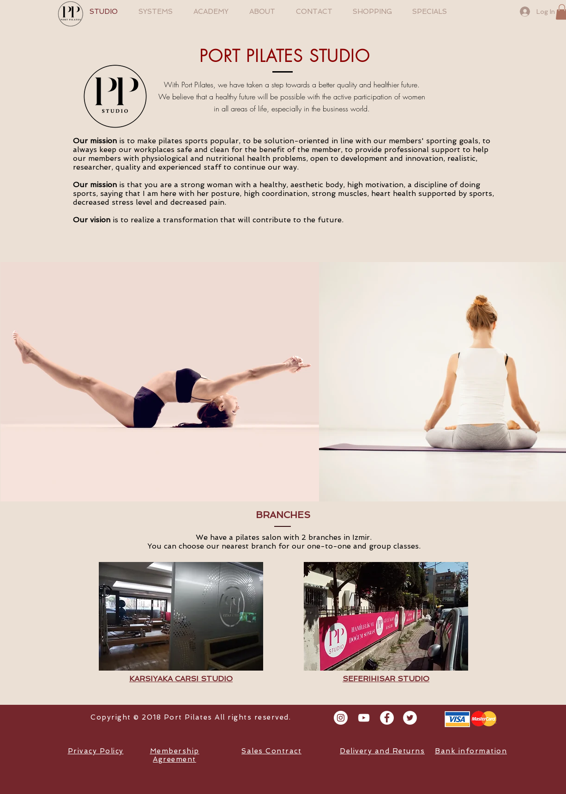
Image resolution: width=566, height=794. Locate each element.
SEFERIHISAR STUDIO (386, 678)
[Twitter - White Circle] (410, 718)
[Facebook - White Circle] (387, 718)
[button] (181, 616)
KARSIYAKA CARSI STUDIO (181, 678)
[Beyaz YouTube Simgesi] (364, 718)
